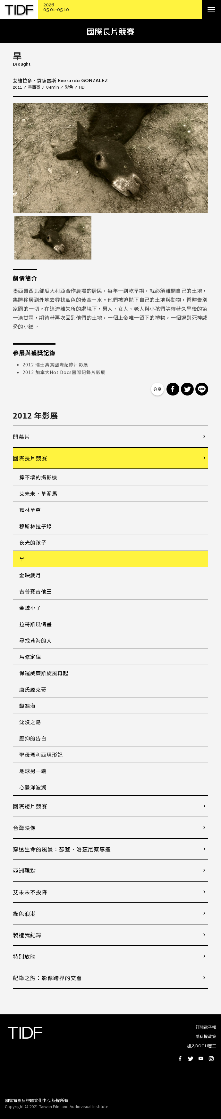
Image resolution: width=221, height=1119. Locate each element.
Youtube (201, 1058)
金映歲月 (30, 575)
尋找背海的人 (35, 640)
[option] (110, 158)
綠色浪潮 (24, 913)
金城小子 (30, 607)
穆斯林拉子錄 (35, 526)
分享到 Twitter (187, 389)
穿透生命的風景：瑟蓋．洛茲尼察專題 (62, 849)
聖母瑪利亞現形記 (41, 754)
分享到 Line (201, 389)
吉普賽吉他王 (35, 591)
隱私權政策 (205, 1036)
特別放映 (24, 956)
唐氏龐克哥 (33, 689)
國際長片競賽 (30, 458)
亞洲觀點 (24, 871)
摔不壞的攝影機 (38, 477)
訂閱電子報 (205, 1027)
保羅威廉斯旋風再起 (43, 673)
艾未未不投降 (30, 892)
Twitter (190, 1058)
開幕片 (21, 437)
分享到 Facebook (172, 389)
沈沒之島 (30, 722)
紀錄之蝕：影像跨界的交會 (47, 978)
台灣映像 (24, 828)
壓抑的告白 (33, 738)
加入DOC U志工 (201, 1046)
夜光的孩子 (33, 542)
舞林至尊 (30, 510)
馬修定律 (30, 656)
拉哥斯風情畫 (35, 624)
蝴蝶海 (27, 705)
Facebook (180, 1058)
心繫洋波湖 (33, 787)
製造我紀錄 (27, 935)
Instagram (211, 1058)
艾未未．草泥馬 (38, 493)
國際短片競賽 (30, 806)
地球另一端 (33, 771)
